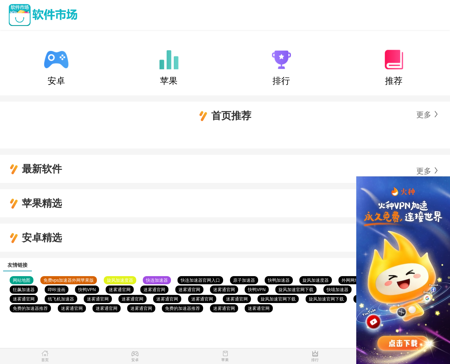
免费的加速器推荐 (30, 308)
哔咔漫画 (56, 289)
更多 (423, 114)
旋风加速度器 (120, 280)
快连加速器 (157, 280)
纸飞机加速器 (61, 298)
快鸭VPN (87, 289)
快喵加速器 (337, 289)
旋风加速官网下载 (295, 289)
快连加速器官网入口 (200, 280)
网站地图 (21, 280)
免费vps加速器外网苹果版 (68, 280)
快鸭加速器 (279, 280)
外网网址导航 (355, 280)
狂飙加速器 (24, 289)
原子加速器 (244, 280)
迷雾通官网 (120, 289)
